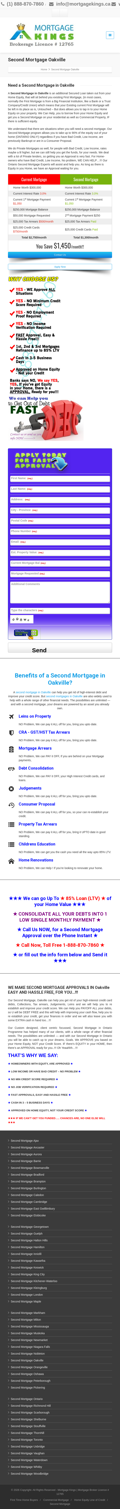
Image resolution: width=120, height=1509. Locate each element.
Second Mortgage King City (28, 1274)
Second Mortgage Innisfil (26, 1254)
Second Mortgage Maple (26, 1301)
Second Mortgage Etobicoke (28, 1215)
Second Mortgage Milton (26, 1319)
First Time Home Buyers (24, 1499)
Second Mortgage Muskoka (28, 1333)
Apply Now (60, 266)
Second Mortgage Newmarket (29, 1340)
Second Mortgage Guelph (27, 1233)
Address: (20, 499)
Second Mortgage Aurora (26, 1154)
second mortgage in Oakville (33, 692)
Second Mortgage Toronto (27, 1439)
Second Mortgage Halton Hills (29, 1240)
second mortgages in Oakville (64, 696)
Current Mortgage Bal (28, 562)
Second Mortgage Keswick (27, 1267)
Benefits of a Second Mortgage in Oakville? (60, 679)
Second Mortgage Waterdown (29, 1460)
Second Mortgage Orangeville (29, 1367)
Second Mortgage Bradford (27, 1174)
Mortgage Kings (67, 1489)
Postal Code (22, 520)
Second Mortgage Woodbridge (30, 1473)
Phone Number (24, 531)
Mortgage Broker (87, 1489)
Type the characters (27, 610)
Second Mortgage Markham (28, 1312)
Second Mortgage (60, 1503)
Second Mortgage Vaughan (27, 1453)
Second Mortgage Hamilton (28, 1247)
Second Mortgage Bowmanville (30, 1167)
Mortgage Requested (28, 573)
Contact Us (60, 254)
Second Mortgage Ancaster (27, 1147)
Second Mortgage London (27, 1294)
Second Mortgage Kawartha (28, 1260)
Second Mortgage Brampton (28, 1181)
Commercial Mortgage (56, 1499)
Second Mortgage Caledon (27, 1195)
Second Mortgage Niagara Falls (30, 1346)
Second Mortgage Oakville (27, 1360)
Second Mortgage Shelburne (28, 1419)
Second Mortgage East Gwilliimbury (33, 1208)
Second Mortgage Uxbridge (28, 1446)
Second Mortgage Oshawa (27, 1374)
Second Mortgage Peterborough (30, 1380)
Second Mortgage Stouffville (28, 1426)
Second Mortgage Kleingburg (29, 1287)
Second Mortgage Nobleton (28, 1353)
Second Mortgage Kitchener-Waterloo (34, 1281)
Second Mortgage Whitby (26, 1466)
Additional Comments (25, 584)
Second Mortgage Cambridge (29, 1201)
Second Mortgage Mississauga (30, 1326)
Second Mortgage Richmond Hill (31, 1405)
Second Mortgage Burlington (28, 1188)
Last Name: (21, 488)
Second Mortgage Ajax (25, 1140)
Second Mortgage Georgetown (30, 1226)
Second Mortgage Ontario (27, 1399)
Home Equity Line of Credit (89, 1499)
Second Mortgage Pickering (28, 1387)
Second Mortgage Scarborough (30, 1412)
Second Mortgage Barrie (26, 1161)
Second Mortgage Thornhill (27, 1432)
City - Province (24, 510)
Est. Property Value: (27, 552)
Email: (18, 541)
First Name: (21, 478)
